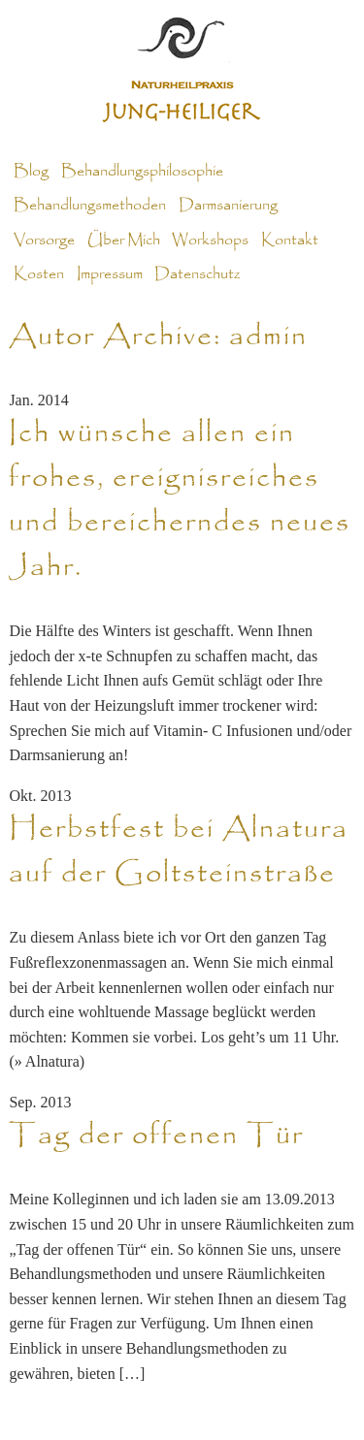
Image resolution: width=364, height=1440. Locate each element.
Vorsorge (44, 239)
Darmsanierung (228, 205)
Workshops (210, 239)
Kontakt (289, 239)
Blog (31, 171)
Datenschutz (197, 274)
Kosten (39, 274)
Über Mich (123, 239)
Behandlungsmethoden (90, 205)
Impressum (110, 274)
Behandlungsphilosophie (142, 171)
